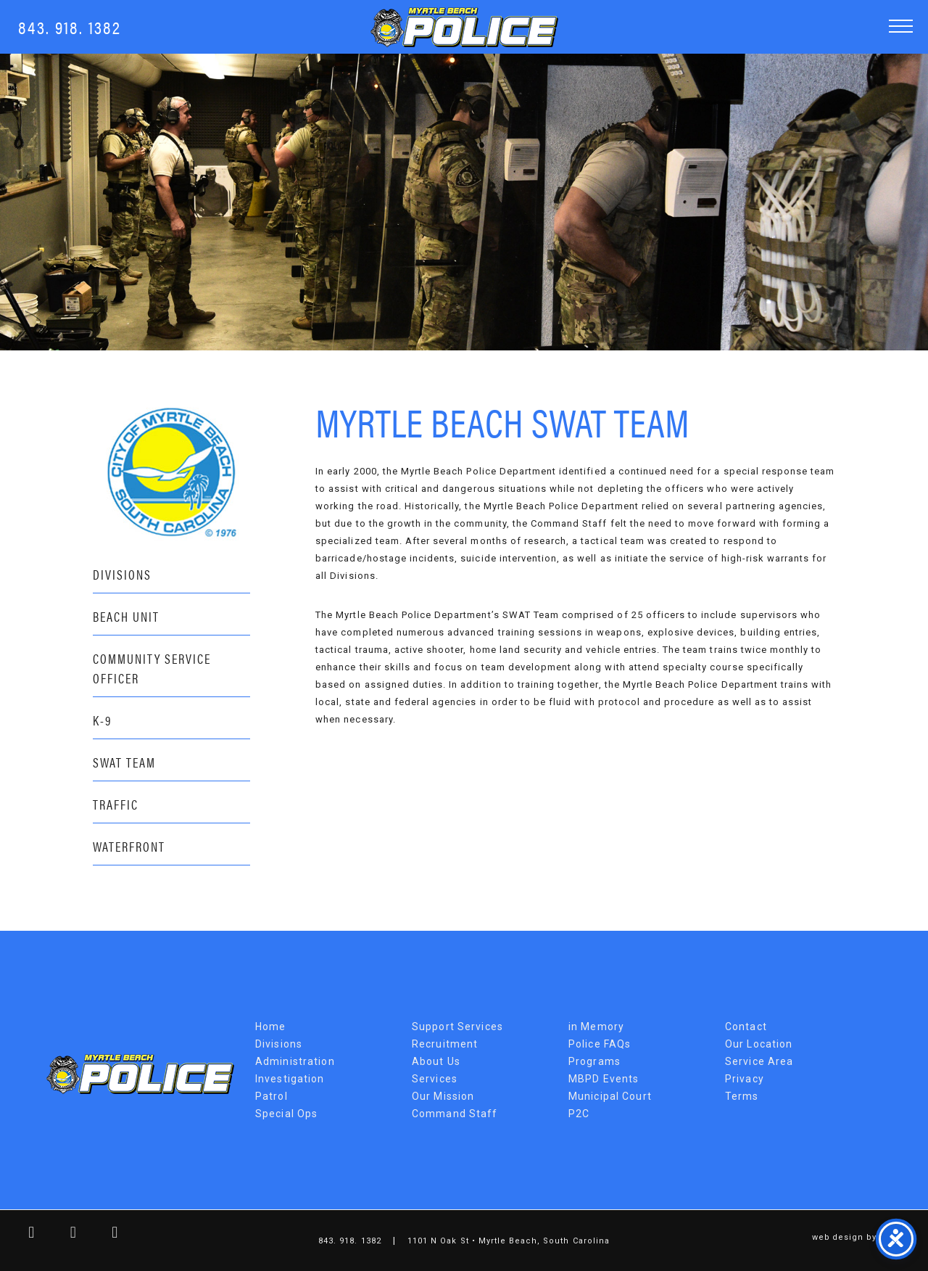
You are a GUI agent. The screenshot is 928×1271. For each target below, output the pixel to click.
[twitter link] (63, 1234)
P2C (578, 1113)
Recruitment (445, 1044)
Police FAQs (599, 1044)
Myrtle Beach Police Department (140, 1074)
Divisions (122, 574)
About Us (436, 1061)
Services (434, 1079)
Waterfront (129, 846)
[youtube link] (104, 1234)
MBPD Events (603, 1079)
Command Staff (455, 1113)
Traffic (115, 804)
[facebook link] (21, 1234)
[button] (901, 26)
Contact (746, 1026)
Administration (295, 1061)
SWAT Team (124, 762)
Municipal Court (610, 1096)
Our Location (758, 1044)
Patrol (271, 1096)
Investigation (290, 1079)
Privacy (744, 1079)
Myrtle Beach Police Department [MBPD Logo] (464, 27)
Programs (594, 1061)
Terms (742, 1096)
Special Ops (286, 1113)
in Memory (596, 1026)
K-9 (102, 720)
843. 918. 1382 (69, 26)
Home (270, 1026)
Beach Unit (126, 616)
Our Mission (443, 1096)
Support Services (457, 1026)
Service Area (759, 1061)
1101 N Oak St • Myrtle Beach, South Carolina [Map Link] (508, 1241)
